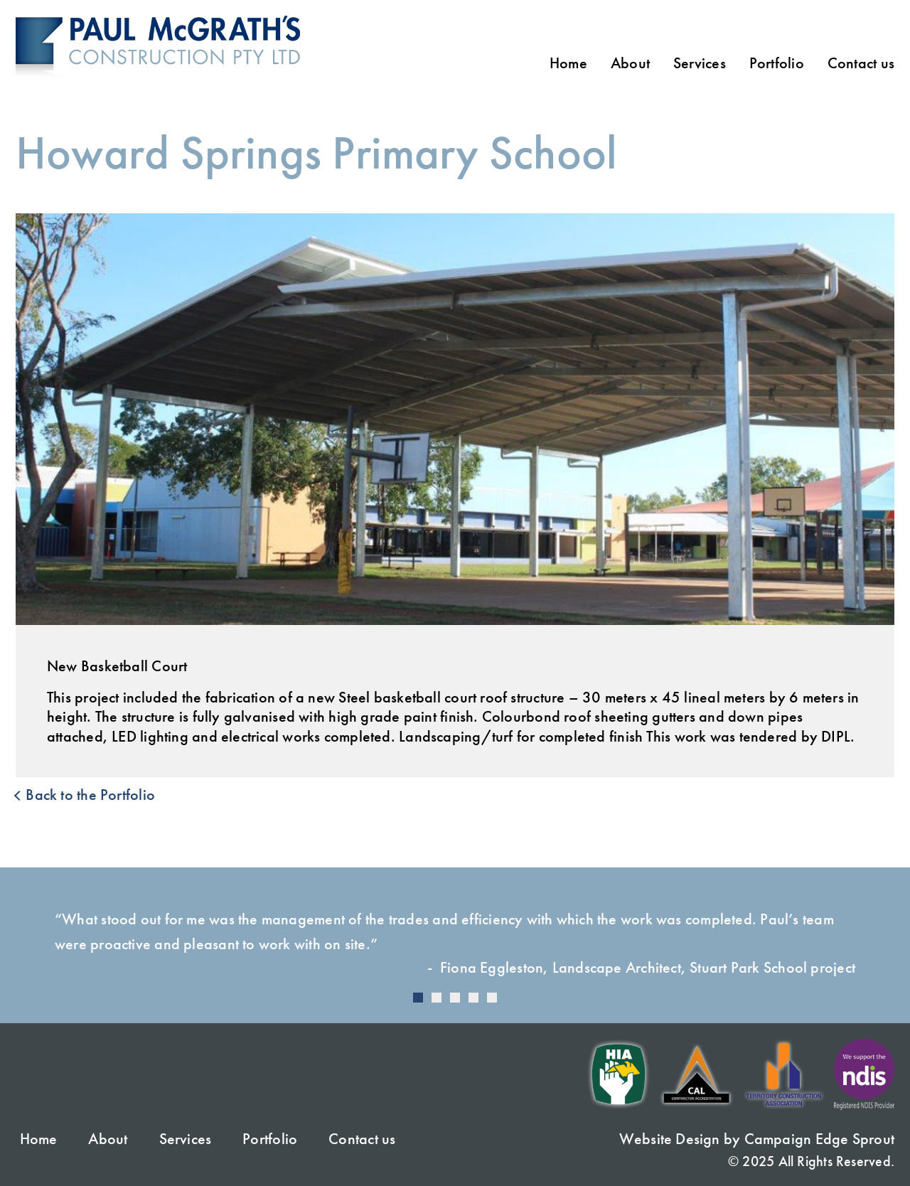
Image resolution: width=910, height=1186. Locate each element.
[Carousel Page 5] (492, 998)
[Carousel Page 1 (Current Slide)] (418, 998)
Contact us (861, 63)
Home (568, 63)
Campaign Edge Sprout (819, 1138)
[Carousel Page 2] (436, 998)
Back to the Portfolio (85, 795)
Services (699, 63)
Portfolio (776, 63)
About (630, 63)
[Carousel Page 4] (473, 998)
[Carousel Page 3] (455, 998)
